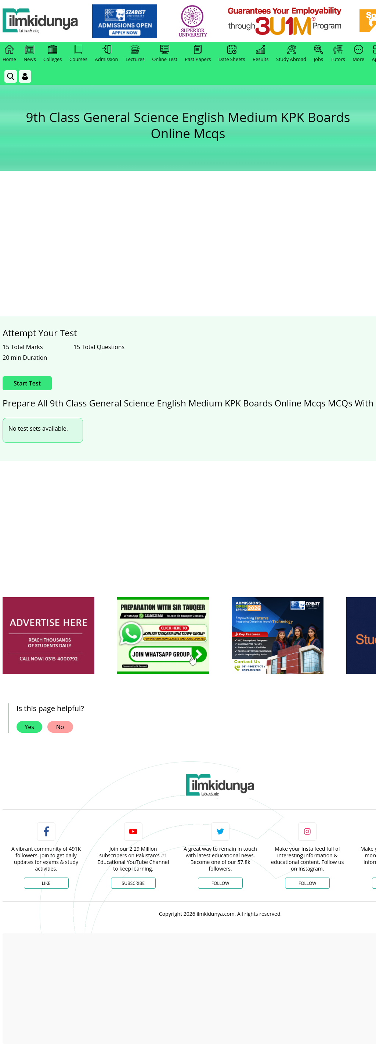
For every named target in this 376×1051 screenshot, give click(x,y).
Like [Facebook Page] (46, 883)
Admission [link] (106, 53)
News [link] (30, 53)
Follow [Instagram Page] (307, 883)
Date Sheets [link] (231, 53)
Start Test (27, 383)
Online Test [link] (164, 53)
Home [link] (9, 53)
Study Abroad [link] (291, 53)
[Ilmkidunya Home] (43, 21)
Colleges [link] (52, 53)
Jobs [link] (318, 53)
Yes (29, 727)
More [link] (358, 53)
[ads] (48, 635)
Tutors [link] (338, 53)
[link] (127, 21)
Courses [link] (78, 53)
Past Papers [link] (198, 53)
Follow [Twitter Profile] (220, 883)
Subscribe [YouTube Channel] (133, 883)
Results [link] (261, 53)
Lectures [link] (135, 53)
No (60, 727)
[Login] (25, 76)
